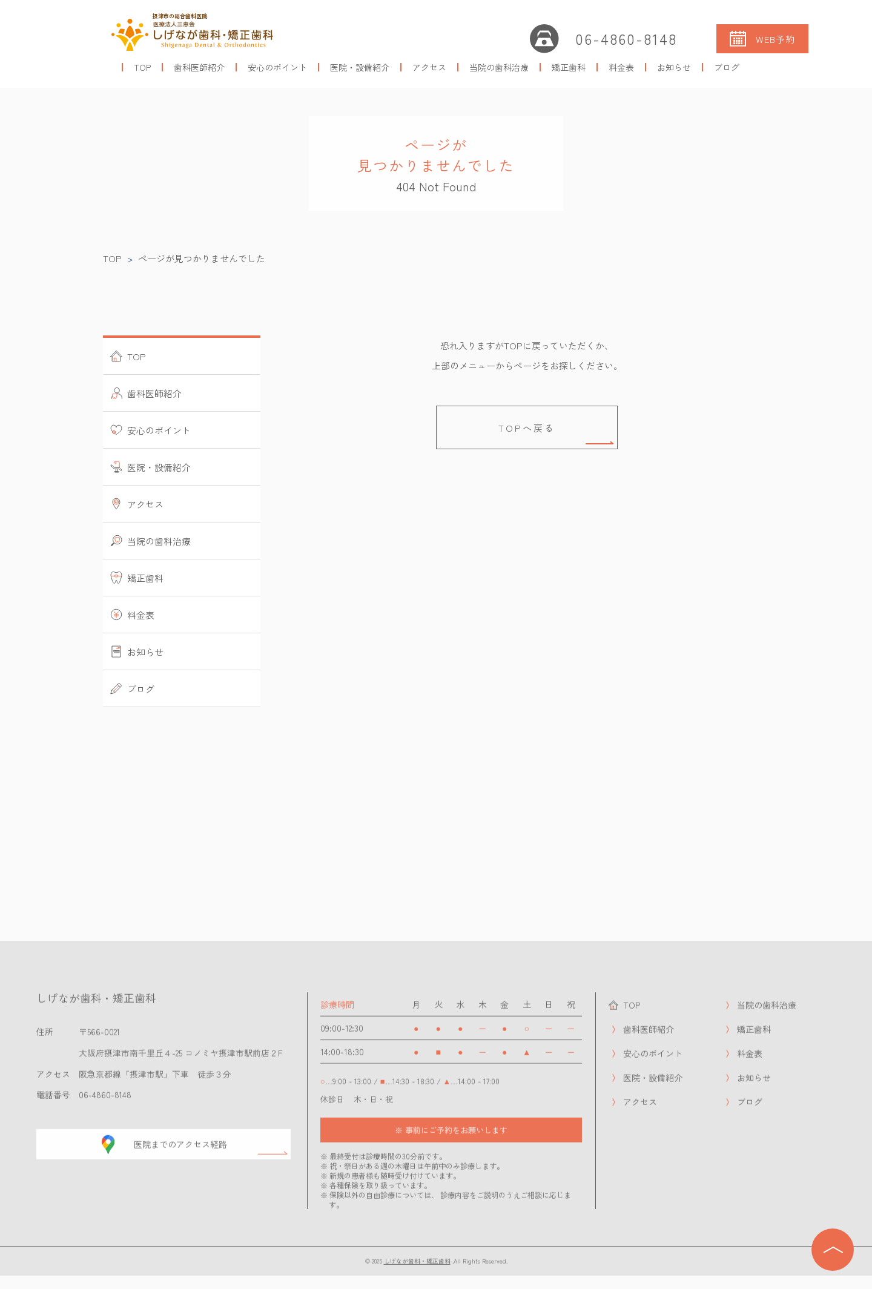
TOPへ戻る (526, 427)
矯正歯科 (569, 67)
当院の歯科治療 (499, 67)
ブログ (726, 67)
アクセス (429, 67)
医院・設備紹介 (359, 67)
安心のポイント (277, 67)
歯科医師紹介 (199, 67)
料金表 (621, 67)
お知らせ (674, 67)
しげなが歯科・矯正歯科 (416, 1266)
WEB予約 (775, 39)
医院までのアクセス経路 (181, 1151)
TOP (142, 67)
